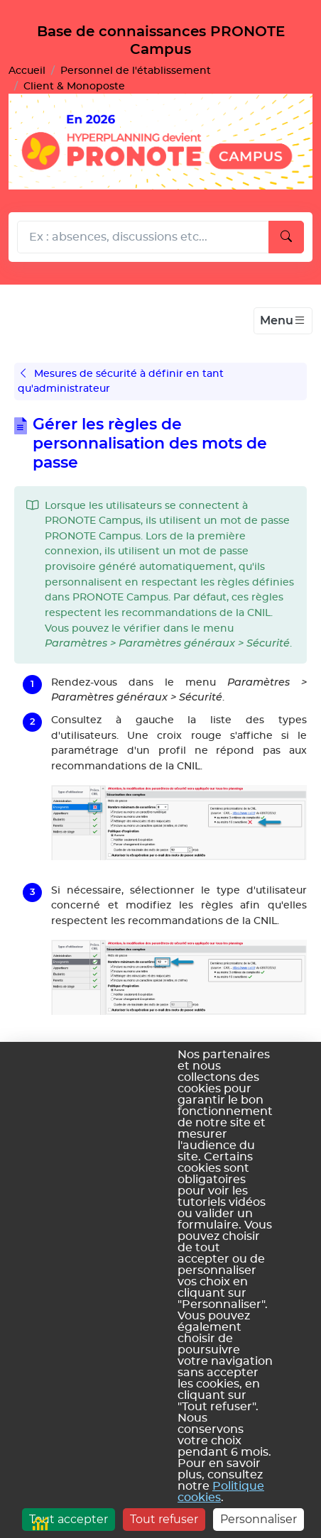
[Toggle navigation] (283, 320)
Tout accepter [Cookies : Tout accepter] (68, 1519)
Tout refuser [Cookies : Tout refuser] (164, 1519)
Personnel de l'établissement (135, 70)
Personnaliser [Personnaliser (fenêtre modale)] (258, 1519)
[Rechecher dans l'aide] (143, 237)
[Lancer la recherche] (286, 237)
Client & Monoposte (74, 86)
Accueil (27, 70)
